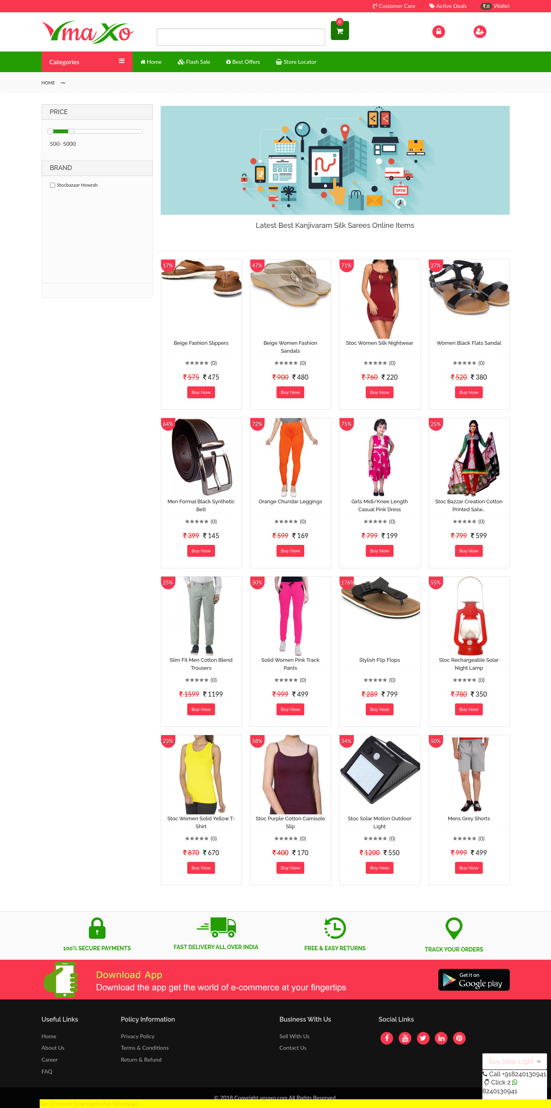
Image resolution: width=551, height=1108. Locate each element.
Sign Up (490, 30)
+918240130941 (524, 1074)
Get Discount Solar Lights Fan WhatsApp (89, 1103)
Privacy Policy (138, 1036)
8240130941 (499, 1091)
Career (50, 1059)
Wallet (494, 5)
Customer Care (394, 5)
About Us (53, 1047)
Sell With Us (294, 1036)
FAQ (47, 1071)
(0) (214, 362)
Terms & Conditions (145, 1047)
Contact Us (292, 1047)
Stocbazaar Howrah (74, 185)
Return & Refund (141, 1059)
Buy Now (201, 392)
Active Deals (448, 5)
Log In (446, 30)
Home (49, 1036)
